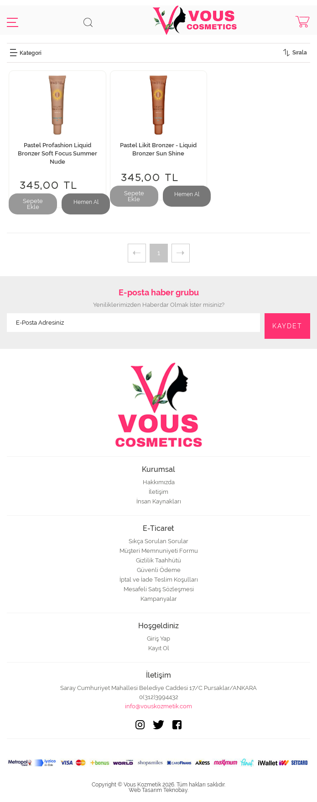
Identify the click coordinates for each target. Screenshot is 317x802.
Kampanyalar (158, 598)
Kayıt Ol (158, 648)
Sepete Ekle (33, 204)
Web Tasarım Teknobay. (158, 790)
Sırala (299, 52)
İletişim (158, 491)
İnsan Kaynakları (158, 501)
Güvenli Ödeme (159, 570)
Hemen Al (86, 202)
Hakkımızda (159, 482)
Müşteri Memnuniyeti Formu (159, 550)
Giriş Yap (158, 638)
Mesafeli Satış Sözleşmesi (159, 589)
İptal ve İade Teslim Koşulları (159, 579)
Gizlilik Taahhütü (158, 560)
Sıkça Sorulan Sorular (158, 541)
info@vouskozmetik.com (158, 706)
